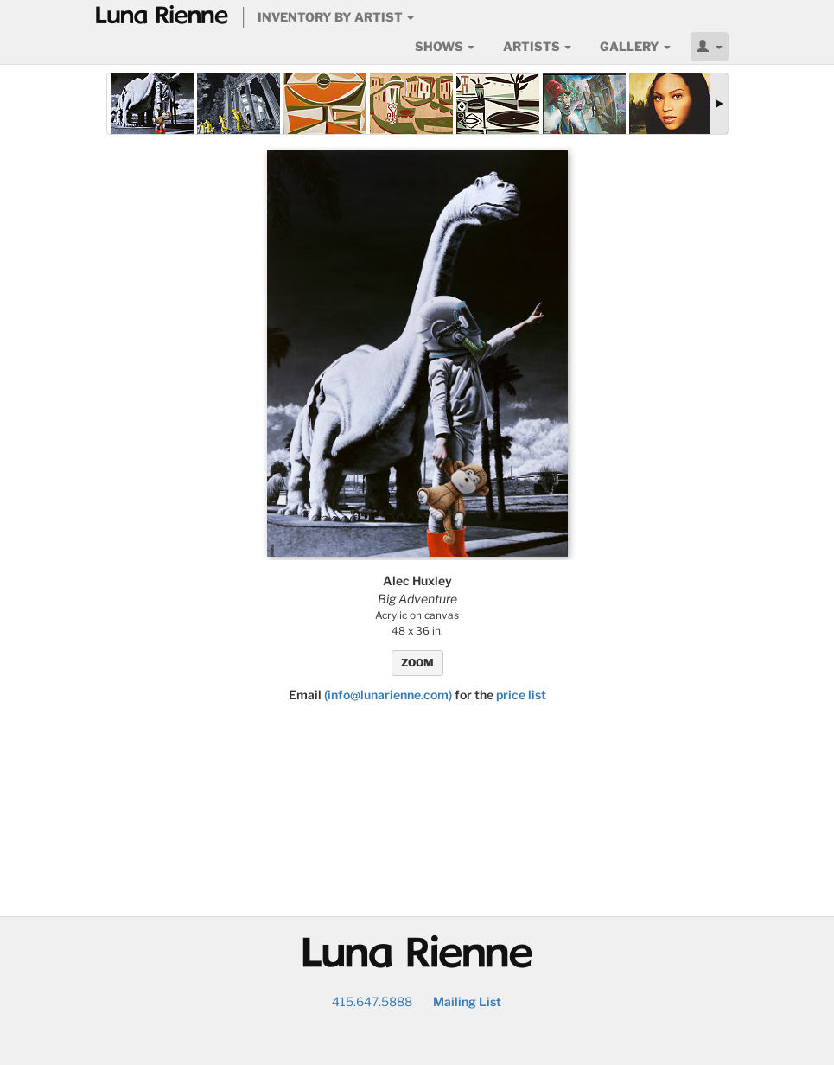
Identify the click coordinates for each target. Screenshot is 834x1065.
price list (521, 694)
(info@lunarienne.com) (388, 694)
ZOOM (417, 662)
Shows (444, 46)
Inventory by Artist (336, 17)
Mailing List (467, 1001)
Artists (537, 46)
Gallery (635, 46)
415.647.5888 (372, 1001)
